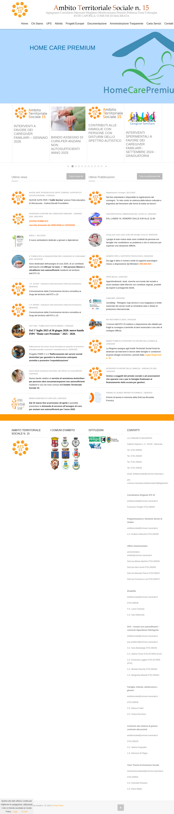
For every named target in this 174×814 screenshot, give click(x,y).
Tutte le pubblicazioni (149, 176)
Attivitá (58, 23)
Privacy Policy (57, 805)
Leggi (15, 811)
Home (24, 23)
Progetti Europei (75, 23)
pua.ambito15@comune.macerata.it (142, 642)
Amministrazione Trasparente (126, 23)
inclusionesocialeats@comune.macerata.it (145, 771)
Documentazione (97, 23)
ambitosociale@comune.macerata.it (148, 474)
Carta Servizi (153, 23)
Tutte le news (76, 176)
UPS (49, 23)
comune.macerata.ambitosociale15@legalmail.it (147, 483)
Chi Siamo (37, 23)
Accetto (24, 811)
